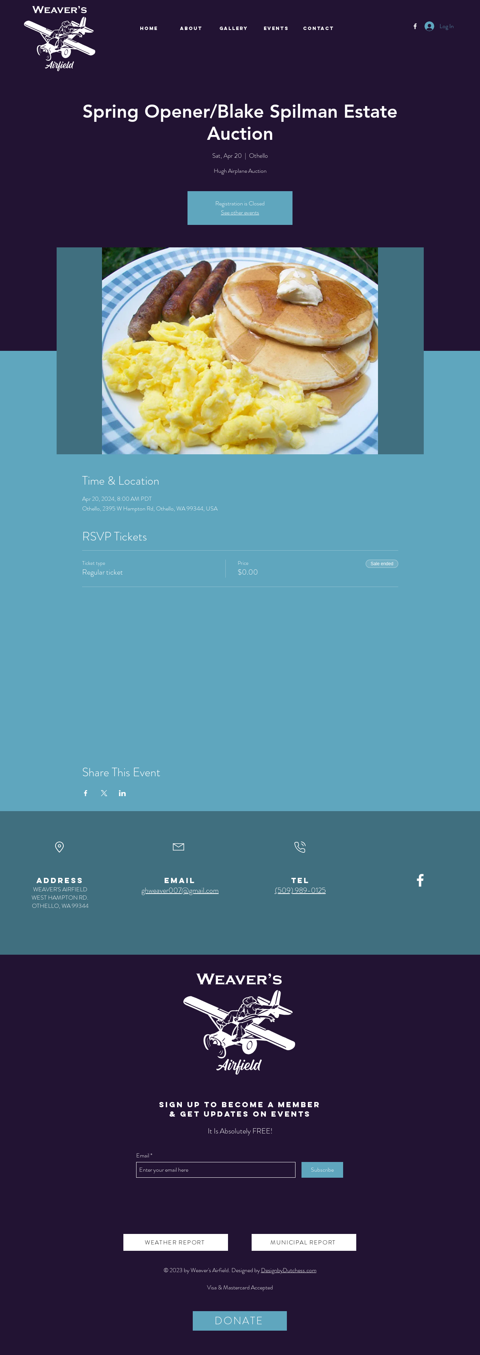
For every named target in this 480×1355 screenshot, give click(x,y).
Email (142, 1156)
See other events (240, 212)
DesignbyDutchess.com (288, 1270)
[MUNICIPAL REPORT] (304, 1242)
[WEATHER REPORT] (175, 1242)
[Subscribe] (322, 1170)
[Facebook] (415, 26)
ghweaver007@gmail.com (180, 890)
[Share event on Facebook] (85, 793)
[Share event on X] (104, 793)
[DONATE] (240, 1321)
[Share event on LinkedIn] (122, 793)
